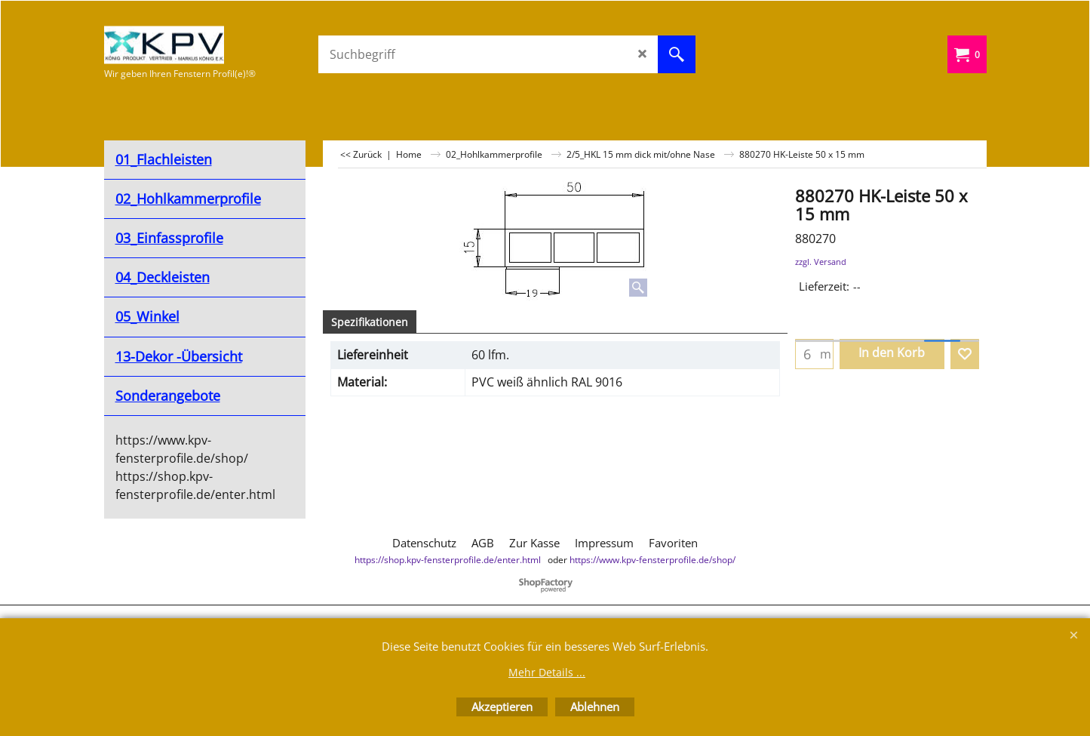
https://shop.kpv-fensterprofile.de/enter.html (448, 559)
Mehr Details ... (546, 672)
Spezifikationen (369, 322)
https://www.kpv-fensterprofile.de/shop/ (652, 559)
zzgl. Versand (820, 261)
